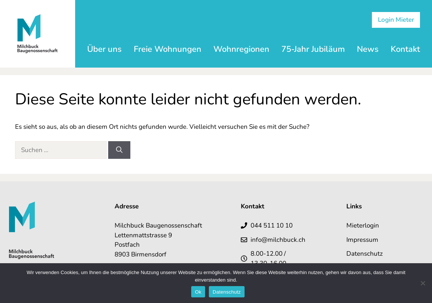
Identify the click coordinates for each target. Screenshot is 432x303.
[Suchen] (119, 150)
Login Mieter (396, 19)
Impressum (362, 239)
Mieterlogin (362, 225)
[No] (422, 283)
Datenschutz (364, 253)
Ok (198, 292)
